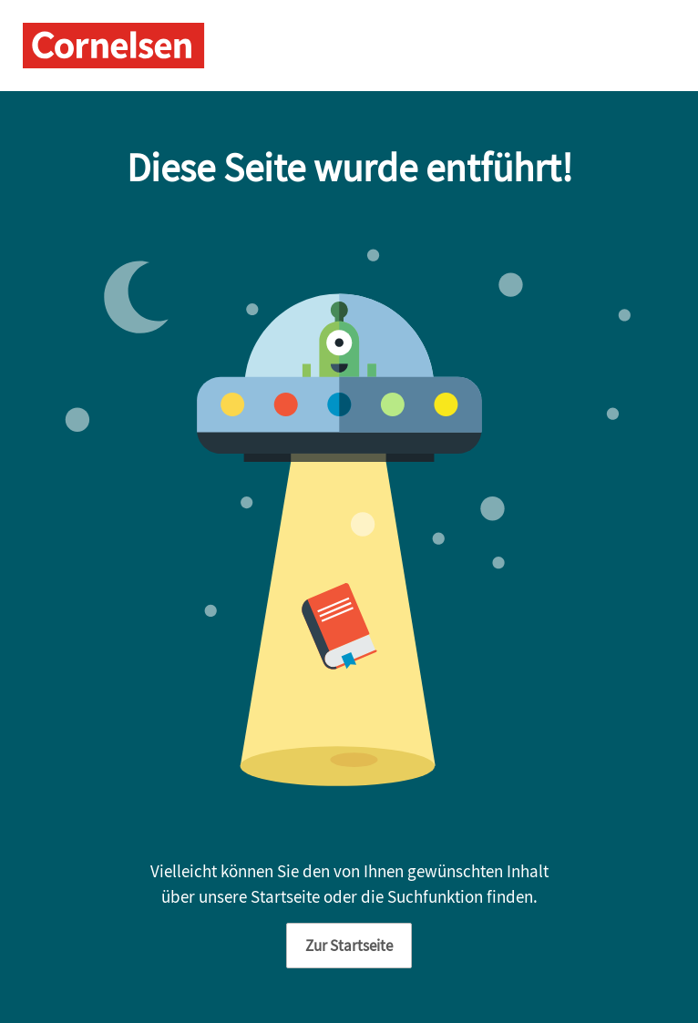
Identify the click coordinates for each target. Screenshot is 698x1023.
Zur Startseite (349, 946)
